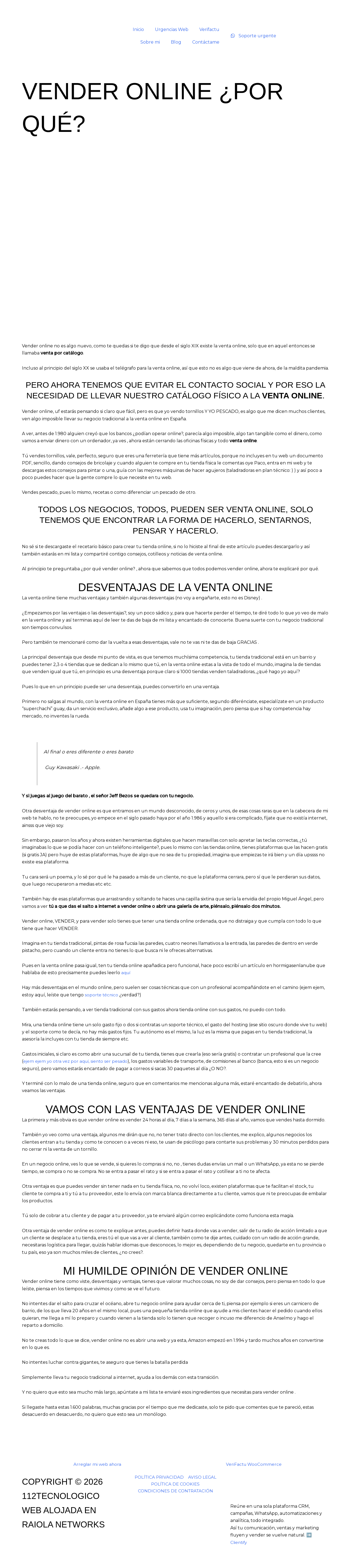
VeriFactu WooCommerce (253, 1464)
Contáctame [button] (205, 42)
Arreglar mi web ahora (97, 1464)
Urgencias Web (171, 29)
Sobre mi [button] (150, 42)
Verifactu (209, 29)
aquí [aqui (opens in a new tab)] (126, 972)
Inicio (138, 29)
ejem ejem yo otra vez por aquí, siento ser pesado (77, 1061)
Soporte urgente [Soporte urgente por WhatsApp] (253, 35)
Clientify (239, 1542)
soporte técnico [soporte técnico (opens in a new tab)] (102, 994)
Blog (176, 42)
